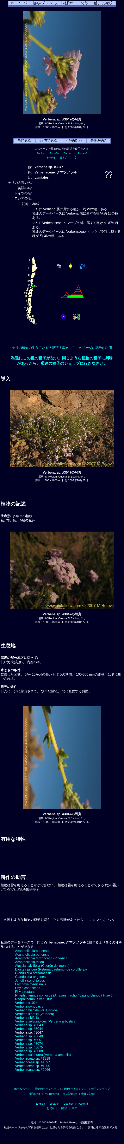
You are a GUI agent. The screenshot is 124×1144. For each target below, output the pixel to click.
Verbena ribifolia (27, 1017)
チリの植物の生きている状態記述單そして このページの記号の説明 (62, 347)
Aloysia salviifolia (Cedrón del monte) (42, 965)
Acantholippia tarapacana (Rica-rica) (42, 958)
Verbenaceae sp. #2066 (32, 1069)
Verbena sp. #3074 (29, 1043)
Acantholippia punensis (32, 951)
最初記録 (34, 1093)
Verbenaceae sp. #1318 (32, 1058)
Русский (82, 153)
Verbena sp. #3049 (29, 1036)
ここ (90, 919)
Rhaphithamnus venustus (33, 999)
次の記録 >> (70, 1093)
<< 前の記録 (51, 1093)
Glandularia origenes (30, 977)
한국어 (51, 157)
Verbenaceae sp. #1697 (32, 1062)
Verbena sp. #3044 (29, 1029)
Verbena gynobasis (29, 1006)
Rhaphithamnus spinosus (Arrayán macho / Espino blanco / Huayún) (65, 995)
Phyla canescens (27, 988)
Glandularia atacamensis (33, 973)
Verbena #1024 (26, 1003)
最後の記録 (88, 1093)
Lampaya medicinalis (30, 984)
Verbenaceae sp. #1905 (32, 1066)
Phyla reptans (25, 991)
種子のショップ (100, 1088)
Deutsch (68, 153)
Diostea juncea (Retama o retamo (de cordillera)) (51, 969)
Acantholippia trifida (29, 962)
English (41, 153)
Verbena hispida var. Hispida (36, 1010)
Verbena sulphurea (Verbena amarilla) (43, 1055)
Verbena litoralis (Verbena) (34, 1014)
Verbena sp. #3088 (29, 1051)
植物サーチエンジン (74, 1088)
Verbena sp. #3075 (29, 1047)
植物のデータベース (47, 1088)
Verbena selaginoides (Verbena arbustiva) (45, 1021)
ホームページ (22, 1088)
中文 (74, 157)
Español (54, 153)
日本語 (63, 157)
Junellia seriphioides (30, 980)
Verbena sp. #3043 (29, 1025)
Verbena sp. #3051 (29, 1040)
